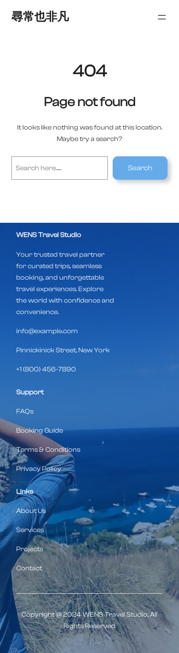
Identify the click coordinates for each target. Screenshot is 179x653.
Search (140, 168)
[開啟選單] (162, 17)
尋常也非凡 (40, 17)
